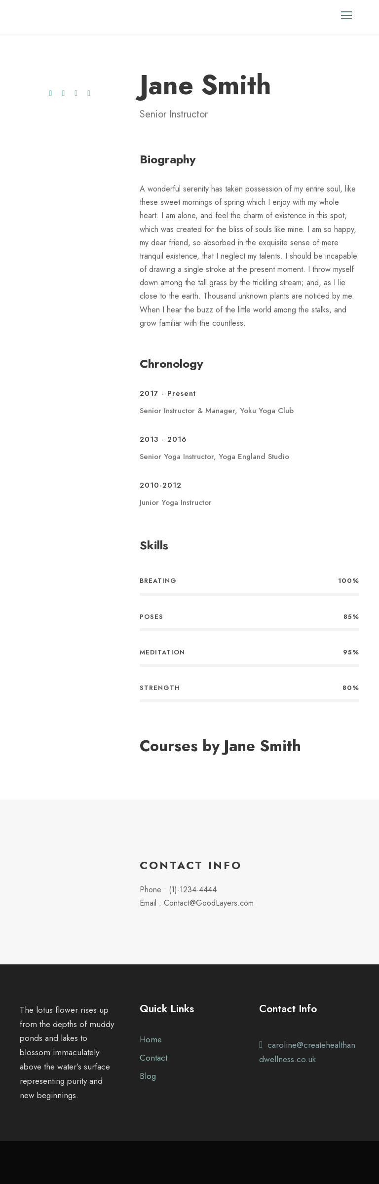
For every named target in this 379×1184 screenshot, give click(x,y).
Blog (148, 1076)
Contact (153, 1058)
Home (151, 1039)
